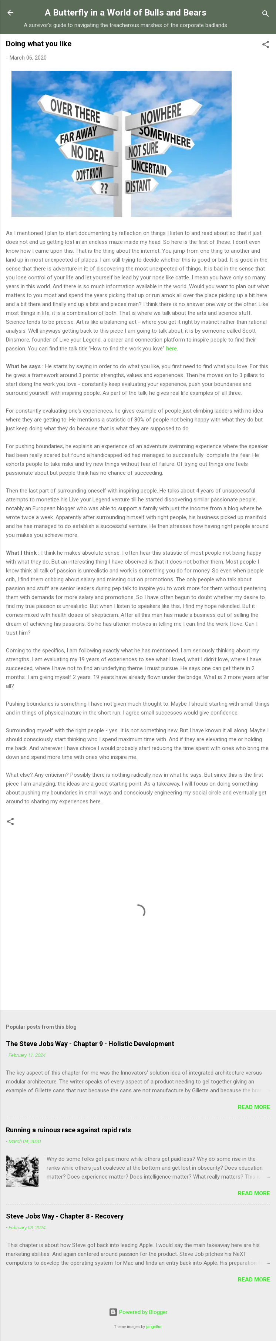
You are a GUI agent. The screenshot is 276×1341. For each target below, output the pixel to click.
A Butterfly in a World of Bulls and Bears (125, 12)
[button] (265, 45)
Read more (254, 1107)
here (171, 348)
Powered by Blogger (138, 1312)
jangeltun (154, 1326)
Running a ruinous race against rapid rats (68, 1130)
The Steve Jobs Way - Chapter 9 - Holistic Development (90, 1044)
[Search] (265, 15)
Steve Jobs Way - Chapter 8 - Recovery (65, 1216)
